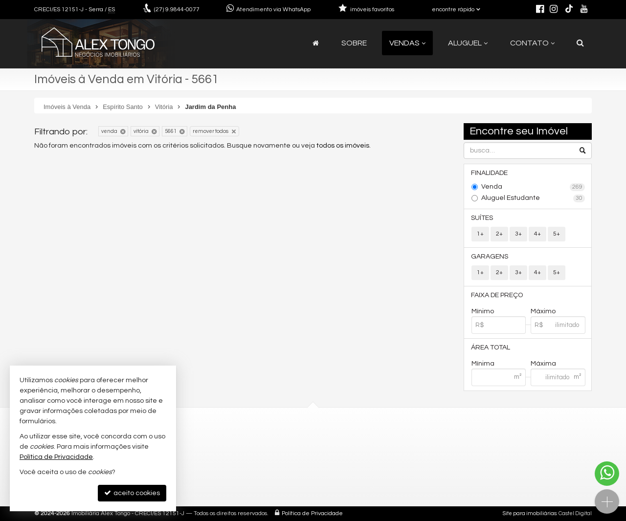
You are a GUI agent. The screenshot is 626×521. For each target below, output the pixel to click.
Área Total (491, 347)
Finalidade (489, 173)
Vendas (407, 43)
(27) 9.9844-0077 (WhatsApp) (233, 440)
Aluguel (468, 43)
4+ (537, 234)
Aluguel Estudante (533, 198)
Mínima (482, 363)
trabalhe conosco (216, 475)
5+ (556, 234)
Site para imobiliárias (530, 513)
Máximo (543, 311)
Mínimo (482, 311)
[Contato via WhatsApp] (607, 473)
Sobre (354, 43)
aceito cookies (132, 493)
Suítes (482, 218)
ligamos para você (216, 464)
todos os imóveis (342, 145)
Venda (533, 187)
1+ (480, 234)
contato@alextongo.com (228, 452)
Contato (532, 43)
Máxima (543, 363)
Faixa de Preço (497, 295)
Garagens (490, 256)
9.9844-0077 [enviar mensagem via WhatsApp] (177, 9)
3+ (518, 234)
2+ (499, 234)
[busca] (580, 43)
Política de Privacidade (312, 513)
